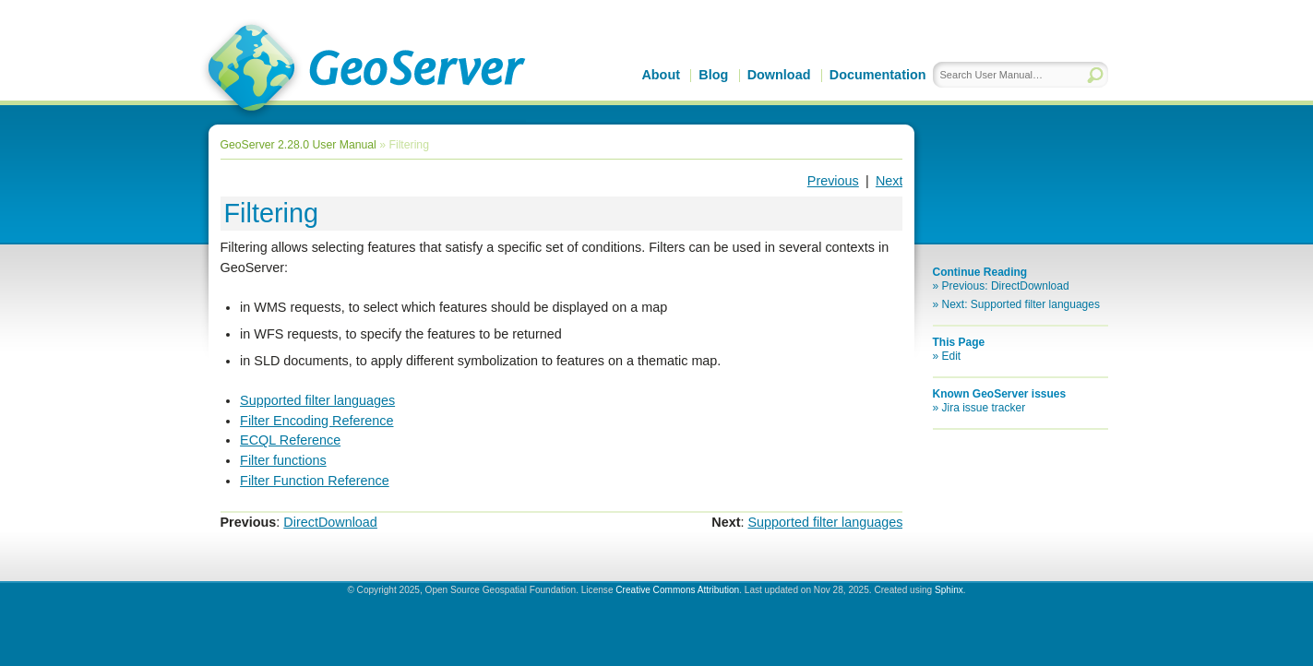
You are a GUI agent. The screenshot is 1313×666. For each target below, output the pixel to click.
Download (779, 74)
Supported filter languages (317, 400)
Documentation (878, 74)
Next (889, 180)
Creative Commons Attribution (677, 590)
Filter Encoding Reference (316, 420)
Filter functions (283, 460)
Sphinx (949, 590)
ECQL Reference (290, 440)
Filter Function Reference (314, 480)
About (660, 74)
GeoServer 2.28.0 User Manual (298, 144)
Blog (713, 74)
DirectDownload (330, 522)
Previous (833, 180)
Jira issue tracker (984, 407)
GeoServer (363, 70)
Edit (951, 356)
